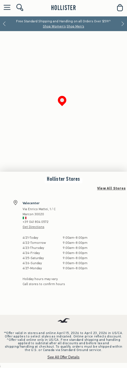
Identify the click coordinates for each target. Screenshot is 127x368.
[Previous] (4, 24)
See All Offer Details (63, 357)
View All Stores (111, 188)
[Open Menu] (5, 8)
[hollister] (63, 8)
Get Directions (33, 227)
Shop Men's (75, 26)
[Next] (123, 24)
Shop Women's (54, 26)
